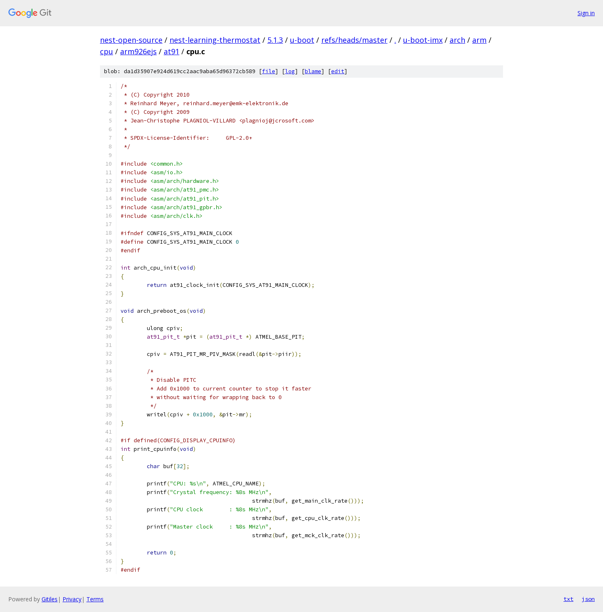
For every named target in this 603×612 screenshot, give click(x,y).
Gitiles (50, 599)
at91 (171, 51)
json (588, 599)
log (290, 71)
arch (457, 40)
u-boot (302, 40)
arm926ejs (138, 51)
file (268, 71)
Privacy (72, 599)
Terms (95, 599)
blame (313, 71)
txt (568, 599)
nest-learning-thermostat (214, 40)
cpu (106, 51)
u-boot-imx (423, 40)
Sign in (586, 13)
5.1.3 (275, 40)
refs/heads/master (354, 40)
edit (337, 71)
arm (479, 40)
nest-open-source (131, 40)
